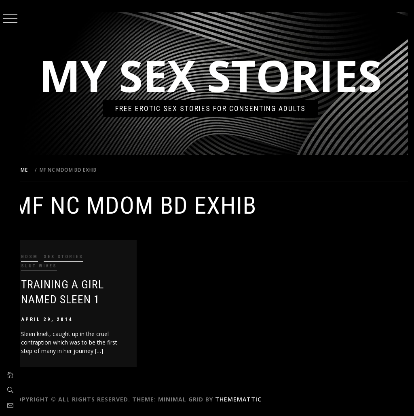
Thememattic (251, 399)
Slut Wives (52, 266)
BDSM (42, 256)
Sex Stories (77, 256)
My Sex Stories (217, 75)
